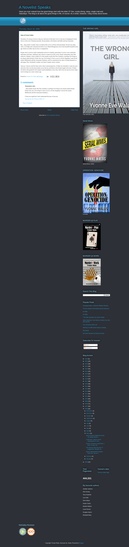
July (87, 423)
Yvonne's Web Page (103, 472)
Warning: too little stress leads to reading (94, 327)
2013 (86, 391)
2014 (86, 388)
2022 (86, 368)
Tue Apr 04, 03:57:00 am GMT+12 (34, 99)
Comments (88, 348)
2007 (86, 406)
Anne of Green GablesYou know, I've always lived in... (95, 436)
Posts (86, 345)
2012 (86, 393)
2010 (86, 398)
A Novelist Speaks (35, 7)
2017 (86, 381)
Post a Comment (27, 103)
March (88, 433)
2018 (86, 379)
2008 (86, 403)
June (88, 426)
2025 (86, 361)
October (88, 416)
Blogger (81, 543)
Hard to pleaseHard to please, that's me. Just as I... (94, 452)
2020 (86, 373)
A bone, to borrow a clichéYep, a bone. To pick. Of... (95, 444)
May (87, 428)
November (89, 413)
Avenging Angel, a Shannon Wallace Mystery (95, 305)
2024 (86, 364)
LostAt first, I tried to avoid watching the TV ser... (93, 440)
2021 (86, 371)
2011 (86, 396)
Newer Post (24, 110)
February (89, 456)
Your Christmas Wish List (90, 324)
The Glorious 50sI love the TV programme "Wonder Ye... (94, 448)
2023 (86, 366)
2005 (86, 462)
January (88, 459)
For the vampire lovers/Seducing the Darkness (96, 308)
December (89, 411)
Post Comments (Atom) (53, 115)
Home (50, 110)
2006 (86, 408)
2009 (86, 401)
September (89, 418)
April (87, 431)
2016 (86, 384)
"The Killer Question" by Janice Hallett (93, 317)
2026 (86, 359)
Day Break (86, 330)
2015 (86, 386)
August (88, 421)
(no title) (85, 311)
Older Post (74, 110)
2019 (86, 376)
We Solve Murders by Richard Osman (93, 333)
